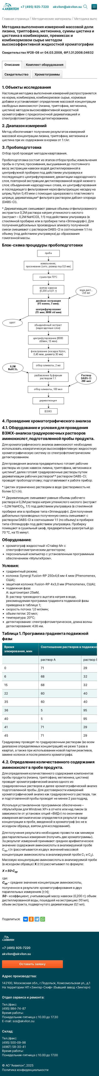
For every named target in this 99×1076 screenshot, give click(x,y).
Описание (12, 65)
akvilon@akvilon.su (67, 6)
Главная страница (15, 19)
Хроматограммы (47, 74)
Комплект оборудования (44, 65)
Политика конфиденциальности (25, 1070)
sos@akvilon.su (23, 1021)
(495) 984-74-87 (14, 1008)
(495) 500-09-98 (14, 1042)
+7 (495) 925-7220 (34, 6)
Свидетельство (16, 74)
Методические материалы (51, 19)
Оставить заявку (32, 964)
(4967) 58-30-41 (14, 1047)
